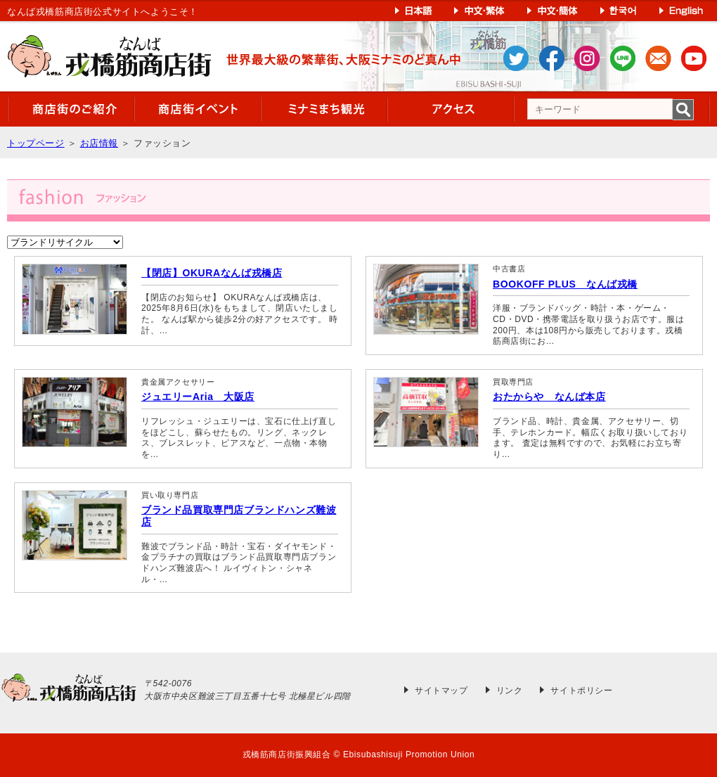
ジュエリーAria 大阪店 (197, 396)
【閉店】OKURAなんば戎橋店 (211, 272)
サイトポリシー (581, 690)
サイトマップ (441, 690)
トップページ (36, 143)
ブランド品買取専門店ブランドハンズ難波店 (238, 515)
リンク (509, 690)
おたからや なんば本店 (549, 396)
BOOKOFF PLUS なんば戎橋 (565, 284)
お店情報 (99, 143)
